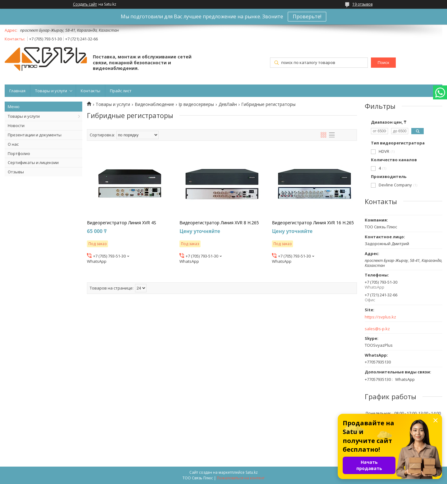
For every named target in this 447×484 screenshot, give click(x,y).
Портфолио (19, 153)
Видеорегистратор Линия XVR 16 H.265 (313, 223)
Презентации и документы (34, 135)
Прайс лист (121, 91)
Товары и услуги (51, 91)
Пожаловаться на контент (240, 478)
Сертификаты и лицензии (33, 162)
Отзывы (16, 172)
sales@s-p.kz (377, 328)
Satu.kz (252, 472)
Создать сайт (85, 4)
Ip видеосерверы (196, 104)
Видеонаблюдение (154, 104)
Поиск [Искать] (383, 62)
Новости (16, 125)
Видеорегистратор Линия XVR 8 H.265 (219, 223)
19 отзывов (362, 4)
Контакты (90, 91)
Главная (17, 91)
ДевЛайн (228, 104)
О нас (13, 144)
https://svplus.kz (380, 317)
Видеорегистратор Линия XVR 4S (121, 223)
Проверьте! (307, 16)
